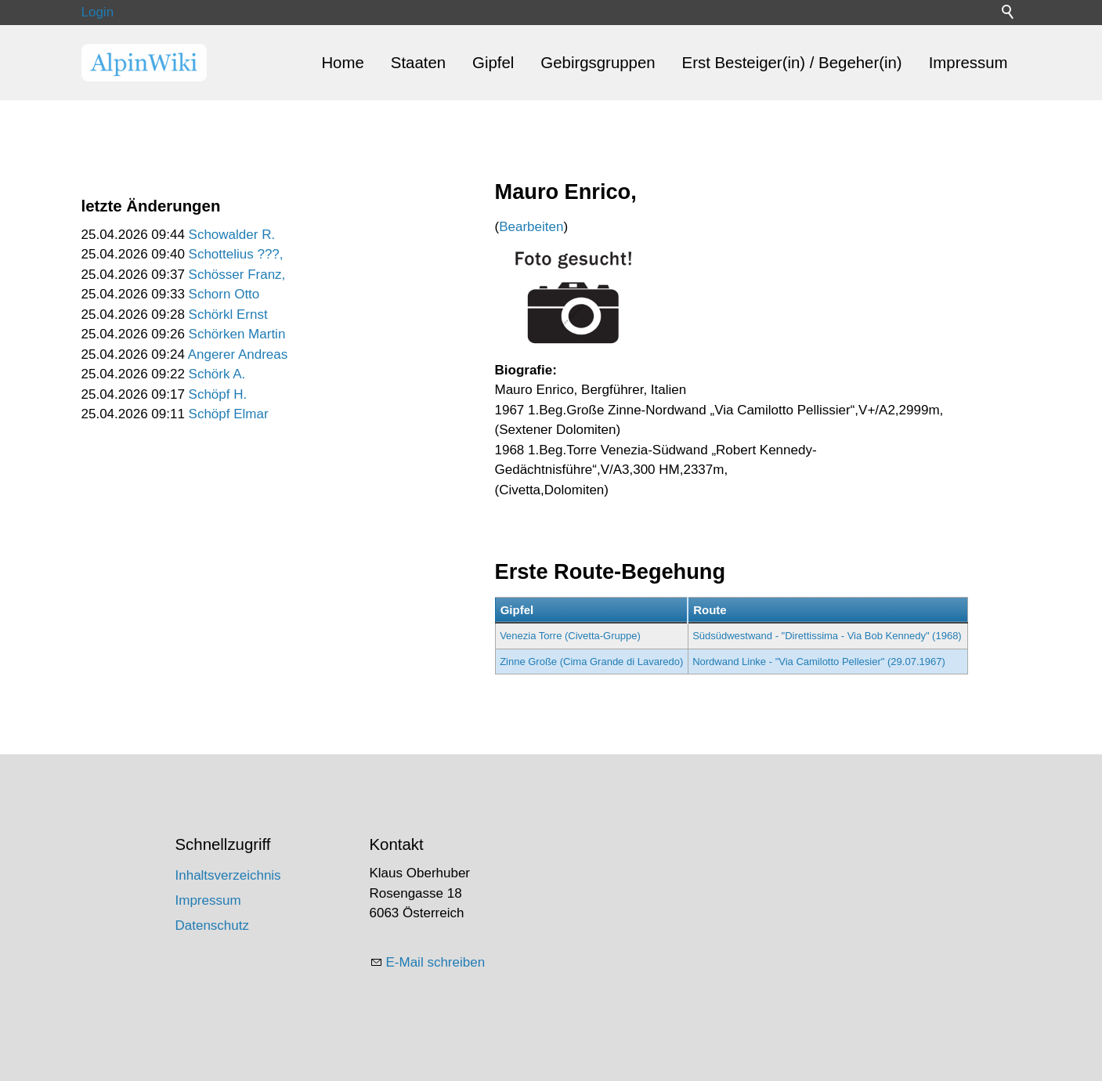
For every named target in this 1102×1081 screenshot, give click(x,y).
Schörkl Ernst (228, 314)
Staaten (418, 62)
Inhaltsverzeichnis (228, 875)
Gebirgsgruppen (597, 62)
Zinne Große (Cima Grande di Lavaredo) (591, 661)
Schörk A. (217, 374)
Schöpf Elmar (229, 414)
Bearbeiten (531, 226)
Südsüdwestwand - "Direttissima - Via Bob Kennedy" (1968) (827, 636)
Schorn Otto (224, 294)
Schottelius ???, (236, 254)
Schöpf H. (218, 394)
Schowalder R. (232, 234)
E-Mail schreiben (436, 962)
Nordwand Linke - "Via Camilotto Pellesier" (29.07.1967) (818, 661)
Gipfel (493, 62)
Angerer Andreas (238, 354)
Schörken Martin (237, 334)
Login (97, 12)
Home (342, 62)
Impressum (968, 62)
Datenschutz (212, 925)
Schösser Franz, (237, 274)
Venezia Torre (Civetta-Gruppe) (570, 636)
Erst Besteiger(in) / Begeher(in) (792, 62)
